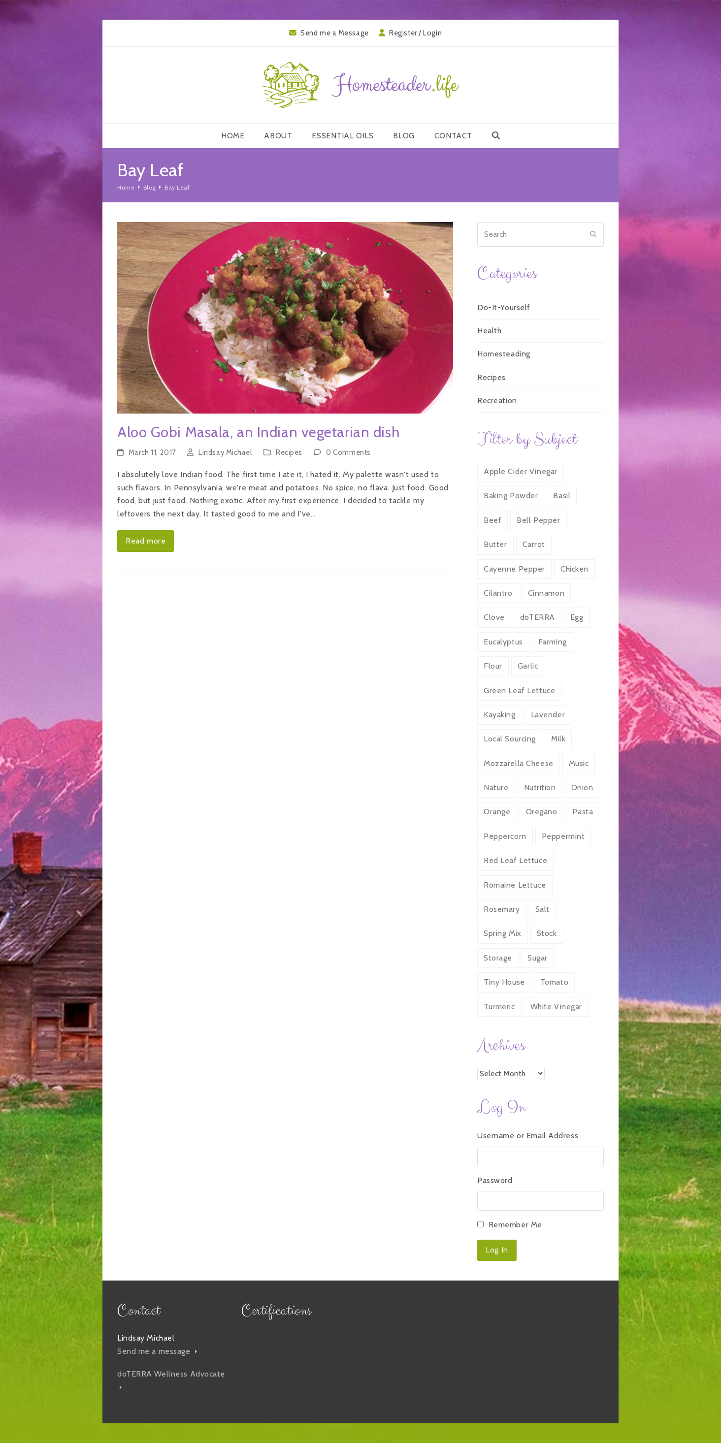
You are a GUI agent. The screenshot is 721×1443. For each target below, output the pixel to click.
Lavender (548, 714)
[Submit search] (593, 234)
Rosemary (502, 909)
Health (489, 330)
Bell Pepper (538, 520)
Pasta (582, 811)
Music (579, 763)
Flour (493, 666)
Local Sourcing (510, 738)
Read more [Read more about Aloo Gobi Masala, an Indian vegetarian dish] (145, 540)
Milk (558, 738)
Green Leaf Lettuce (519, 690)
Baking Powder (511, 495)
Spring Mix (503, 933)
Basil (561, 495)
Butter (495, 544)
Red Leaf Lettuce (515, 860)
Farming (552, 641)
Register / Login (415, 33)
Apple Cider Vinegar (520, 471)
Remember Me (515, 1224)
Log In (497, 1249)
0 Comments (348, 452)
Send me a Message (334, 33)
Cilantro (498, 593)
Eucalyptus (503, 641)
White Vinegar (556, 1006)
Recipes (289, 452)
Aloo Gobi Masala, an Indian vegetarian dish (258, 432)
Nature (496, 787)
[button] (496, 136)
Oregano (541, 811)
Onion (582, 787)
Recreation (497, 400)
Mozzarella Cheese (519, 763)
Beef (492, 520)
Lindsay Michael (225, 452)
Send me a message (157, 1351)
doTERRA (537, 617)
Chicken (574, 569)
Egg (577, 617)
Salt (542, 909)
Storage (498, 957)
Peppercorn (505, 836)
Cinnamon (546, 593)
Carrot (534, 544)
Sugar (537, 957)
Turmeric (499, 1006)
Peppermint (563, 836)
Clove (494, 617)
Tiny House (504, 982)
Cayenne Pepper (514, 569)
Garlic (528, 666)
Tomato (554, 982)
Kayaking (499, 714)
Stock (547, 933)
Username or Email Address (527, 1135)
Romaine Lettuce (515, 885)
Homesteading (503, 353)
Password (494, 1180)
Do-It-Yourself (503, 307)
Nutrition (540, 787)
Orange (497, 811)
